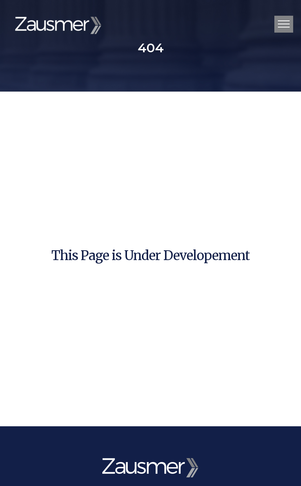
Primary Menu (284, 24)
